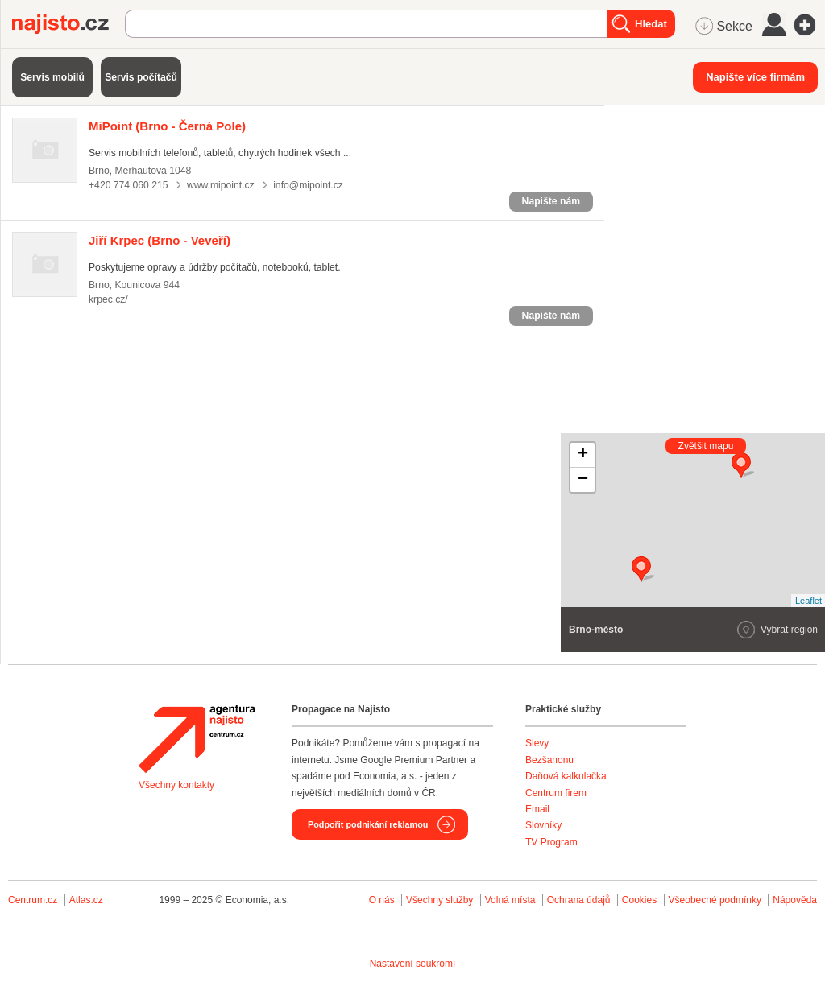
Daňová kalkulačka (566, 776)
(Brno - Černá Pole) (167, 126)
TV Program (551, 842)
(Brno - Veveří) (159, 240)
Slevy (537, 743)
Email (537, 809)
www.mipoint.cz (221, 185)
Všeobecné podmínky (715, 900)
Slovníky (543, 825)
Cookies (639, 900)
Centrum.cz (32, 900)
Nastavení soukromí (413, 963)
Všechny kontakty (176, 785)
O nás (382, 900)
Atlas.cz (86, 900)
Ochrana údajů (579, 900)
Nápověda (795, 900)
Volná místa (510, 900)
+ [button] (583, 455)
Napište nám (551, 201)
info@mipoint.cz (308, 185)
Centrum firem (556, 793)
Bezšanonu (549, 760)
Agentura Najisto (197, 739)
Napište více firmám (755, 77)
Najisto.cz (68, 24)
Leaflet (808, 600)
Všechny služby (441, 900)
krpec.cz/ (108, 299)
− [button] (583, 480)
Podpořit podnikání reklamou (368, 824)
